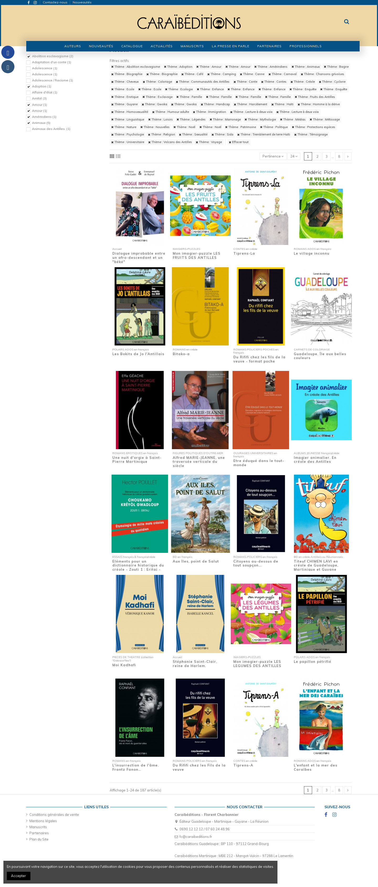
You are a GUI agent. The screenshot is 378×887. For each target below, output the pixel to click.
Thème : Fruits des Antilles (315, 97)
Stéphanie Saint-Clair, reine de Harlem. (195, 663)
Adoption (41, 86)
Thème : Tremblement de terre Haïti (263, 134)
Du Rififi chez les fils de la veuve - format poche (259, 359)
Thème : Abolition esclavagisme (135, 67)
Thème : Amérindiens (270, 67)
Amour (39, 105)
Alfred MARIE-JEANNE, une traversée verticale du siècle (199, 461)
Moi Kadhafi (124, 665)
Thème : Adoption (178, 67)
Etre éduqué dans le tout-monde (258, 463)
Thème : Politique (274, 127)
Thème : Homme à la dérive (319, 104)
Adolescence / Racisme (52, 80)
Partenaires (39, 833)
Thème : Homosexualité (129, 112)
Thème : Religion (161, 134)
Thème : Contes (273, 81)
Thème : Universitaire (127, 142)
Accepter (18, 876)
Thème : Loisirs (160, 119)
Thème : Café (192, 74)
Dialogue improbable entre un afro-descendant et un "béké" (138, 257)
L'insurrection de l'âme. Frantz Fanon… (135, 767)
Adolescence (44, 68)
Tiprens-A (243, 765)
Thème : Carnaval (283, 74)
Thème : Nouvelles (155, 127)
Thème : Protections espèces (313, 127)
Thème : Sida (222, 134)
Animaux (41, 123)
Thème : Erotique (124, 97)
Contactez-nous (55, 2)
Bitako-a (181, 354)
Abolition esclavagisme (52, 56)
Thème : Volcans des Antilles (170, 142)
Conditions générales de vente (54, 814)
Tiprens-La (244, 253)
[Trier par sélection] (273, 156)
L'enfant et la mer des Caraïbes (315, 767)
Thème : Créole (303, 81)
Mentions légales (43, 821)
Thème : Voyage (209, 142)
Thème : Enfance (210, 89)
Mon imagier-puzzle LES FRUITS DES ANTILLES (196, 255)
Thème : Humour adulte (170, 112)
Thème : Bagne (336, 67)
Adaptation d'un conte (51, 62)
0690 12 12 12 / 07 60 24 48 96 (205, 829)
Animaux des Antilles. (51, 129)
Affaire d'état (44, 92)
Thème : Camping (221, 74)
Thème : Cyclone (332, 81)
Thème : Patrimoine (240, 127)
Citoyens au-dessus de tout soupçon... (255, 563)
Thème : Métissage (325, 119)
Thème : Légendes (191, 119)
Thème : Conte (245, 81)
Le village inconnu (311, 253)
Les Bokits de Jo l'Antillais (138, 354)
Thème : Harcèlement (250, 104)
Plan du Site (39, 839)
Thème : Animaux (306, 67)
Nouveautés (82, 2)
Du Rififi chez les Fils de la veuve (199, 767)
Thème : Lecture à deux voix (251, 112)
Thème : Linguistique (127, 119)
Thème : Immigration (209, 112)
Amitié (39, 98)
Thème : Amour (208, 67)
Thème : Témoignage (311, 134)
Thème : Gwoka (154, 104)
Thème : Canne (252, 74)
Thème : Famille (189, 97)
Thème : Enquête (303, 89)
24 (293, 156)
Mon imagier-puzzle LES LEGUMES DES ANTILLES (257, 663)
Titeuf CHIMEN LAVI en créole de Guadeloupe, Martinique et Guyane (316, 565)
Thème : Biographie (126, 74)
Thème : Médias (293, 119)
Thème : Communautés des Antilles (202, 81)
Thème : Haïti (282, 104)
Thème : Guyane (124, 104)
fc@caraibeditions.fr (196, 836)
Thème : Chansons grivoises (322, 74)
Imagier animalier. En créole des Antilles (315, 459)
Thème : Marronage (225, 119)
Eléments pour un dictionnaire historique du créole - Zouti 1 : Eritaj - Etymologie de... (138, 567)
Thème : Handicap (215, 104)
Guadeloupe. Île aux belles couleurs (320, 356)
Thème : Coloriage (157, 81)
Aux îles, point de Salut (196, 561)
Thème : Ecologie (179, 89)
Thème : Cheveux (125, 81)
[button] (132, 46)
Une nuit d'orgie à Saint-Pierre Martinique (137, 459)
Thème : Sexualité (193, 134)
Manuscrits (38, 827)
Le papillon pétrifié (312, 661)
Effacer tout (239, 142)
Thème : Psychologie (127, 134)
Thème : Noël (184, 127)
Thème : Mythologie (260, 119)
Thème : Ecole (122, 89)
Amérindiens (44, 117)
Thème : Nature (123, 127)
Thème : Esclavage (157, 97)
